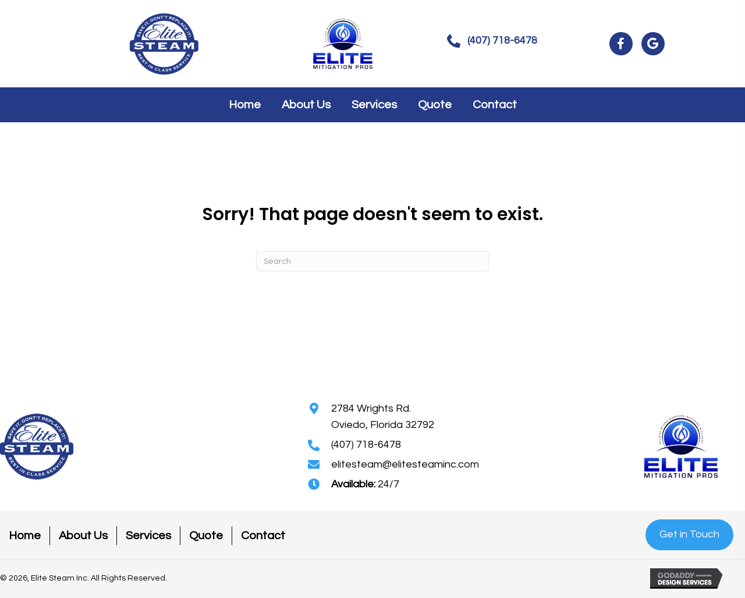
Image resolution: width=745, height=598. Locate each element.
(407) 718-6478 (366, 444)
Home (25, 536)
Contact (263, 536)
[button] (491, 41)
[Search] (372, 261)
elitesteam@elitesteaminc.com (405, 464)
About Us (83, 536)
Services (148, 536)
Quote (206, 536)
